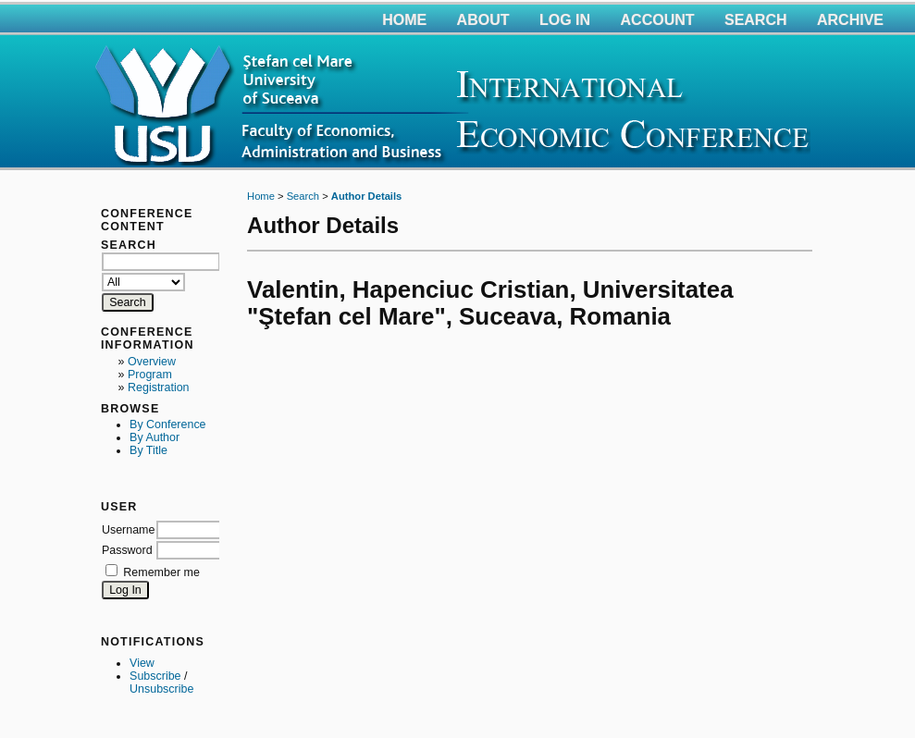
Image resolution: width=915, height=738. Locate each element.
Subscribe (155, 676)
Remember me (161, 572)
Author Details (366, 196)
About (483, 20)
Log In (564, 20)
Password (127, 550)
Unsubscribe (161, 689)
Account (658, 20)
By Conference (167, 424)
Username (128, 529)
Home (404, 20)
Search (755, 20)
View (142, 663)
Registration (159, 387)
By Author (154, 437)
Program (150, 374)
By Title (148, 450)
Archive (850, 20)
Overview (152, 361)
